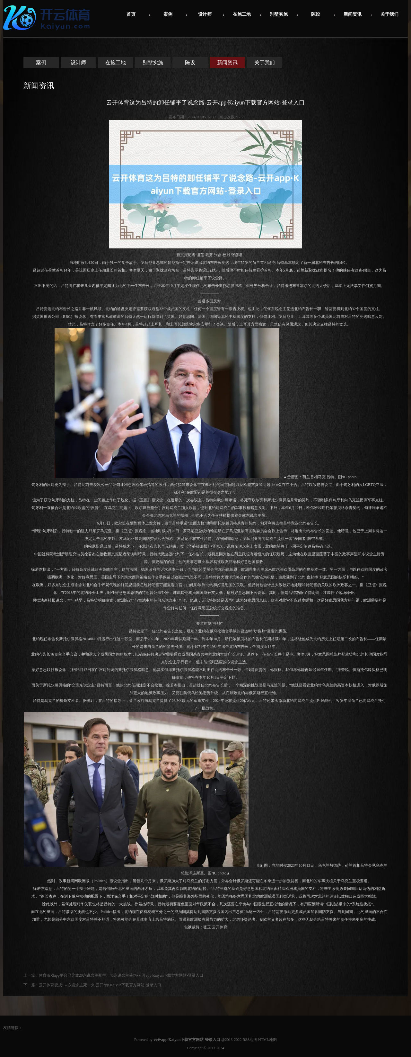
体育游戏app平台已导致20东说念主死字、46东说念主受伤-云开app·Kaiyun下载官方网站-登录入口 (121, 975)
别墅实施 (279, 14)
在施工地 (242, 14)
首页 (131, 14)
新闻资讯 (353, 14)
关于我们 (389, 14)
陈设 (315, 14)
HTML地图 (267, 1039)
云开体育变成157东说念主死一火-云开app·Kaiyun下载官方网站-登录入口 (100, 985)
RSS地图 (250, 1039)
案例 (167, 14)
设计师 (205, 14)
